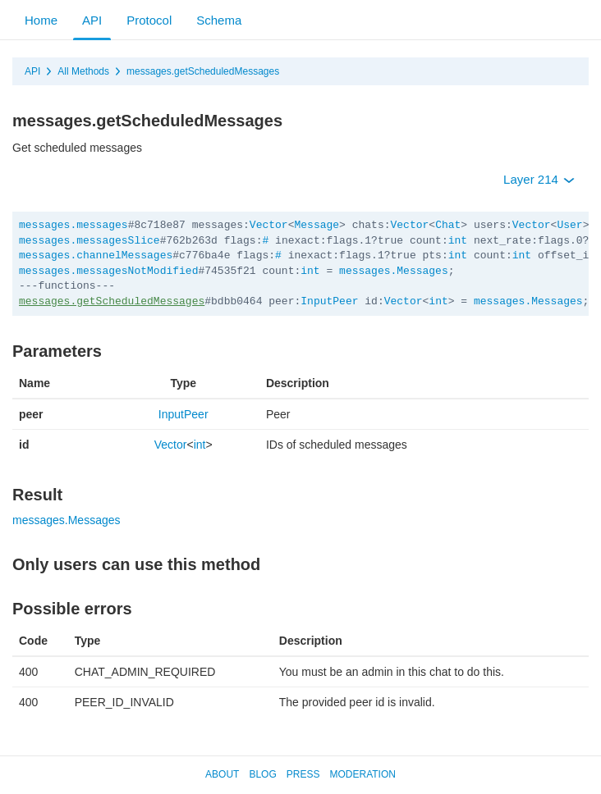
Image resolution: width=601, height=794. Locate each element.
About (222, 774)
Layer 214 (539, 179)
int (457, 241)
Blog (262, 774)
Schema (218, 20)
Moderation (362, 774)
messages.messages (73, 225)
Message (316, 225)
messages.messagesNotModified (108, 271)
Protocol (149, 20)
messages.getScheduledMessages (202, 71)
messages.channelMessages (95, 255)
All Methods (83, 71)
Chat (448, 225)
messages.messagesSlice (89, 241)
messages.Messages (393, 271)
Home (41, 20)
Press (303, 774)
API (92, 20)
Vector (269, 225)
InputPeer (329, 301)
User (569, 225)
